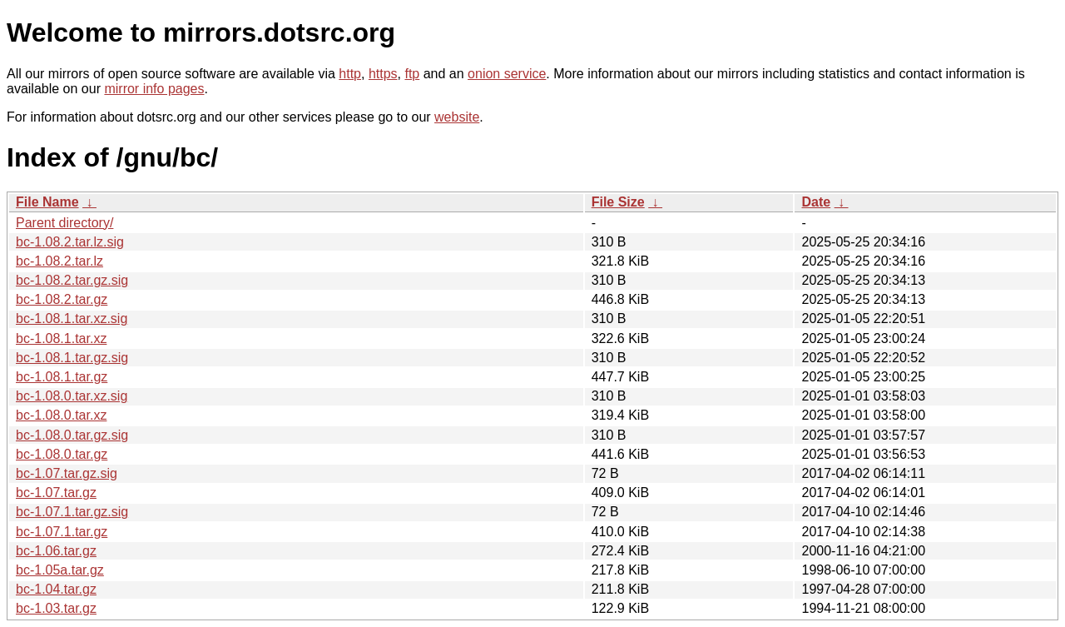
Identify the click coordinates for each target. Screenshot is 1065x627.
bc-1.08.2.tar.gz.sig (72, 280)
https (383, 74)
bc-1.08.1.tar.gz (61, 377)
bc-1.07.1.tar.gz (61, 532)
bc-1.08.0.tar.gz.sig (72, 435)
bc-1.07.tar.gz (56, 492)
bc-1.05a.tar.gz (60, 570)
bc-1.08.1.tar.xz (61, 338)
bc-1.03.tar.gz (56, 608)
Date (815, 202)
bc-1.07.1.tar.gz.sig (72, 512)
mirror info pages (154, 89)
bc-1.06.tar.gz (56, 551)
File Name (47, 202)
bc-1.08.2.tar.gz (61, 299)
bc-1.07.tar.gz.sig (66, 473)
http (350, 74)
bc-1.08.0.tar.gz (61, 454)
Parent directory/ (64, 223)
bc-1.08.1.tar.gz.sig (72, 358)
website (456, 117)
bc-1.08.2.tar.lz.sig (70, 242)
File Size (618, 202)
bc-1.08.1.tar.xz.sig (71, 318)
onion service (507, 74)
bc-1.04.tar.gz (56, 589)
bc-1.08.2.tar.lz (59, 261)
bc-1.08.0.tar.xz (61, 415)
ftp (411, 74)
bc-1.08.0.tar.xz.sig (71, 396)
